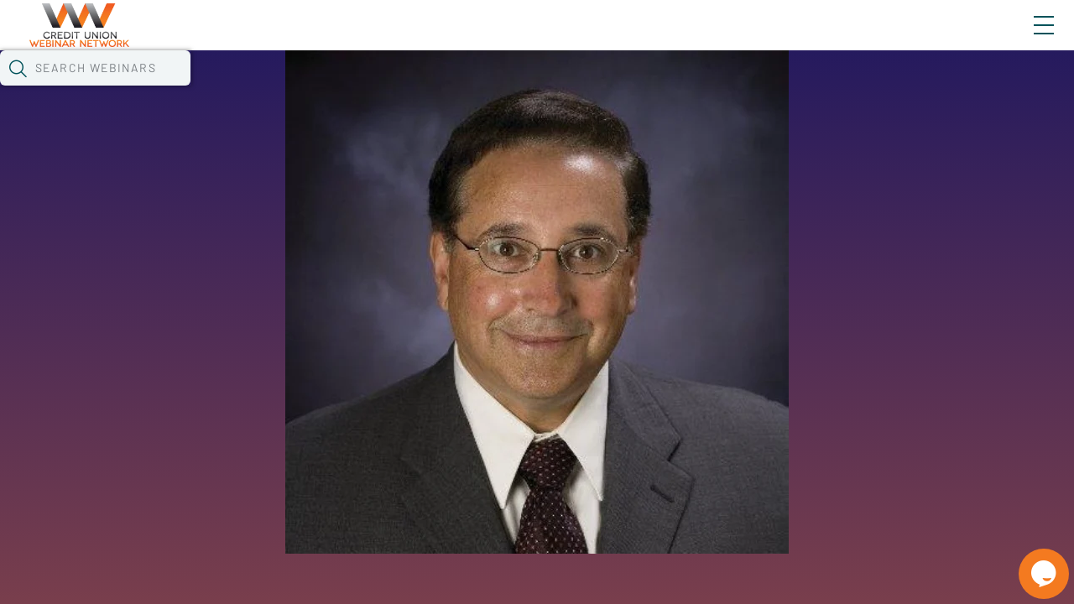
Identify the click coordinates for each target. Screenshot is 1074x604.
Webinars (298, 88)
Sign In (1024, 39)
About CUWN (908, 39)
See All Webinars (196, 385)
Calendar (391, 88)
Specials (589, 88)
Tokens (475, 88)
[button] (870, 86)
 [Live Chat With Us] (1028, 562)
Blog (805, 39)
